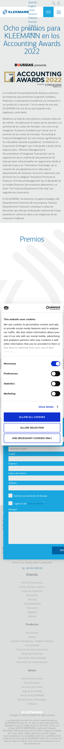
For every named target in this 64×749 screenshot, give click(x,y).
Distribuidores (32, 683)
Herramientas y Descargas (32, 699)
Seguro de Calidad (32, 691)
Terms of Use (18, 563)
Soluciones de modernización (32, 662)
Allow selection (32, 427)
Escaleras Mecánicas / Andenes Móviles (32, 641)
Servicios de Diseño (32, 687)
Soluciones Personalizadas (32, 658)
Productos (32, 624)
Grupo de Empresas (32, 591)
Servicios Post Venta (32, 678)
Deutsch (32, 14)
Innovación (32, 595)
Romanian (33, 29)
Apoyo (32, 670)
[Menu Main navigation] (58, 12)
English (32, 6)
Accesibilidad (32, 645)
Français (32, 18)
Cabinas (32, 637)
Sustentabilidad (32, 604)
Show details (46, 406)
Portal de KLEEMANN (32, 695)
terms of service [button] (35, 504)
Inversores (32, 608)
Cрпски (32, 33)
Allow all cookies (32, 417)
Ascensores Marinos (32, 654)
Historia (32, 599)
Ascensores (32, 633)
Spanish (32, 2)
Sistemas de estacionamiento (32, 649)
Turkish (32, 26)
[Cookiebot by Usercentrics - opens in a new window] (46, 308)
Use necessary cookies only (32, 438)
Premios (32, 612)
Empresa (32, 574)
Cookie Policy (46, 563)
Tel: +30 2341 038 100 (32, 568)
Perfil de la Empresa (32, 583)
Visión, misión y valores (32, 587)
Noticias (32, 616)
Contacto (32, 704)
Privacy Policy (32, 563)
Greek (31, 10)
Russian (32, 22)
